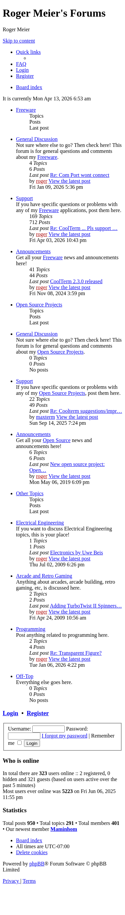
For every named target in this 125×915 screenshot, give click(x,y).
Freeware (26, 110)
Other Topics (30, 493)
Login (10, 713)
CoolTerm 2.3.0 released (76, 281)
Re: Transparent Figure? (76, 653)
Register (38, 713)
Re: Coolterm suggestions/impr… (86, 411)
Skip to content (19, 41)
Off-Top (24, 676)
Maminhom (63, 829)
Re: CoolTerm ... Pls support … (83, 228)
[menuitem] (21, 64)
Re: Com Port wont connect (79, 175)
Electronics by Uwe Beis (76, 552)
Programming (30, 629)
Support (24, 198)
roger (41, 181)
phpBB (36, 863)
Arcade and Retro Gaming (44, 576)
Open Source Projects (39, 304)
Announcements (33, 251)
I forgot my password (64, 736)
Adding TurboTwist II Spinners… (86, 606)
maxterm (45, 417)
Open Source (56, 440)
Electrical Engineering (40, 522)
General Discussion (37, 139)
